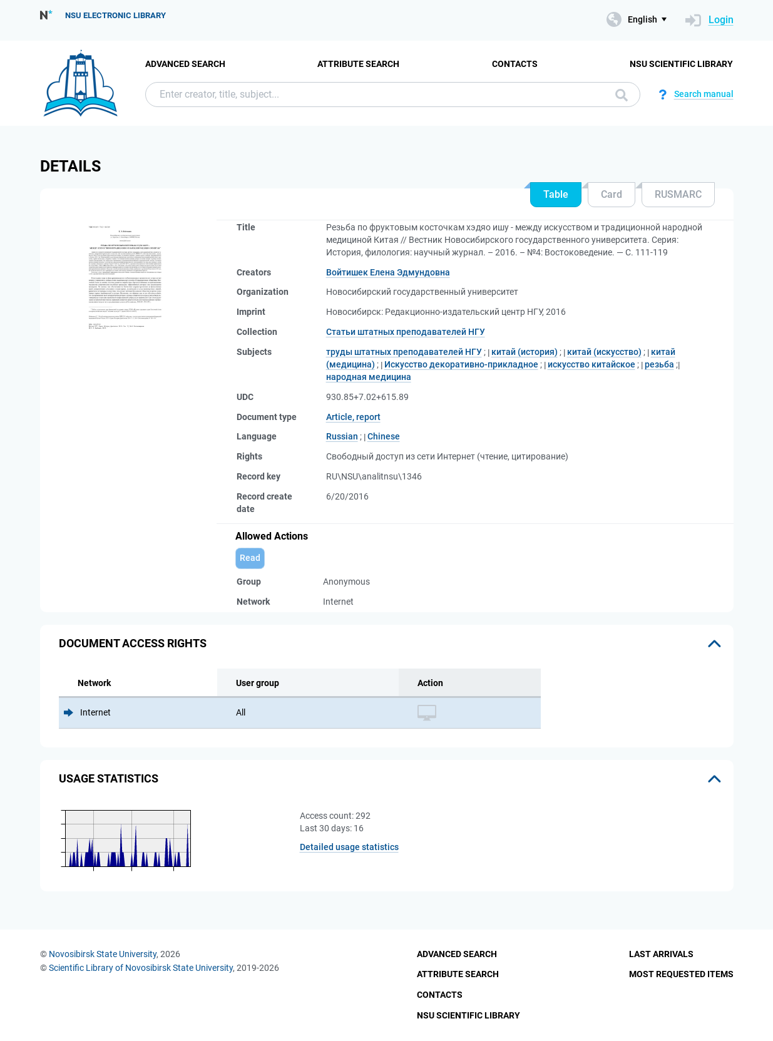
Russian (342, 436)
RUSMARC (678, 194)
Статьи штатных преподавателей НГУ (405, 332)
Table (555, 194)
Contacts (515, 64)
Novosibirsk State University (102, 954)
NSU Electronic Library (115, 15)
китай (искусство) (604, 352)
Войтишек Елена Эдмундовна (388, 272)
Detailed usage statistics (349, 847)
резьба (659, 364)
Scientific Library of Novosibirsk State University (141, 968)
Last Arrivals (661, 954)
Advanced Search (185, 64)
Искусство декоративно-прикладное (461, 364)
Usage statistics (108, 778)
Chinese (383, 436)
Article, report (353, 417)
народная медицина (368, 377)
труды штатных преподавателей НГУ (404, 352)
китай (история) (524, 352)
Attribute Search (358, 64)
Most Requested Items (681, 974)
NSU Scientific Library (681, 64)
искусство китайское (591, 364)
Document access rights (133, 643)
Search (621, 95)
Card (611, 194)
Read (250, 558)
